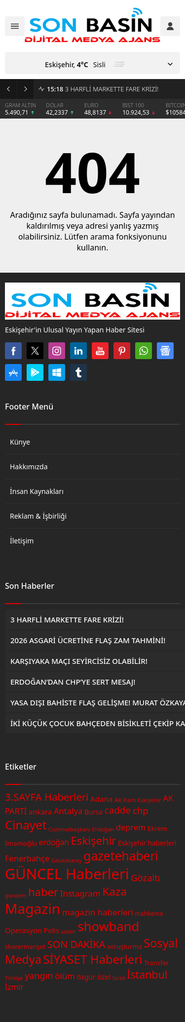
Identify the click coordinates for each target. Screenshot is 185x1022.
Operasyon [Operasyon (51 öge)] (23, 930)
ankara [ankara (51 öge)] (40, 812)
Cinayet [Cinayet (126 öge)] (25, 825)
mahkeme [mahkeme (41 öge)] (149, 913)
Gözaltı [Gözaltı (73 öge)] (145, 877)
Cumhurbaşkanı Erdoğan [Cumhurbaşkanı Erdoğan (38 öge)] (81, 829)
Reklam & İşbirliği (38, 516)
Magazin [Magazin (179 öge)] (32, 908)
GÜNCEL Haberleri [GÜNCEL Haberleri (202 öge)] (67, 874)
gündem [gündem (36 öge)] (15, 895)
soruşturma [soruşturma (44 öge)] (124, 946)
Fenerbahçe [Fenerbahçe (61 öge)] (27, 858)
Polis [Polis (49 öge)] (51, 930)
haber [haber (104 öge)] (43, 891)
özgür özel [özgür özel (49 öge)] (94, 976)
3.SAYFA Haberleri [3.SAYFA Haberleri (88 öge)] (46, 797)
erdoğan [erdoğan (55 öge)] (54, 842)
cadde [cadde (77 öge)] (118, 810)
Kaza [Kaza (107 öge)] (114, 891)
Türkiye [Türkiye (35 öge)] (14, 978)
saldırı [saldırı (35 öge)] (68, 931)
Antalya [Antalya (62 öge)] (68, 811)
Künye (20, 442)
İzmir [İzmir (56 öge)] (14, 986)
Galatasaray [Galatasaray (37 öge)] (66, 860)
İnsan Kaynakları (37, 491)
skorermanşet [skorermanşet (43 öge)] (25, 946)
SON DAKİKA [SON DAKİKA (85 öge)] (76, 944)
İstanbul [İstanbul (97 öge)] (147, 974)
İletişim (22, 540)
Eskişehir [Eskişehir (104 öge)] (93, 840)
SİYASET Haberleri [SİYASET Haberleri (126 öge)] (92, 959)
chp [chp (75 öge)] (140, 810)
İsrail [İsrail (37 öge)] (118, 977)
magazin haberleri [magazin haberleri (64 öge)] (97, 912)
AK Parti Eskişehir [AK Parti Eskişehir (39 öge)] (137, 800)
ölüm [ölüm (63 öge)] (65, 975)
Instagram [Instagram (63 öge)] (80, 893)
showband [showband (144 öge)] (108, 926)
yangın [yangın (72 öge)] (39, 975)
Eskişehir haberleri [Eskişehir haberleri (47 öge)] (147, 843)
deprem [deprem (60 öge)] (131, 827)
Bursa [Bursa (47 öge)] (93, 812)
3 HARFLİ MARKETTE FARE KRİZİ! (102, 88)
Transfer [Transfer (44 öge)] (156, 962)
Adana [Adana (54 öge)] (101, 799)
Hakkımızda (29, 466)
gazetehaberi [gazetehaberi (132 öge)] (120, 856)
